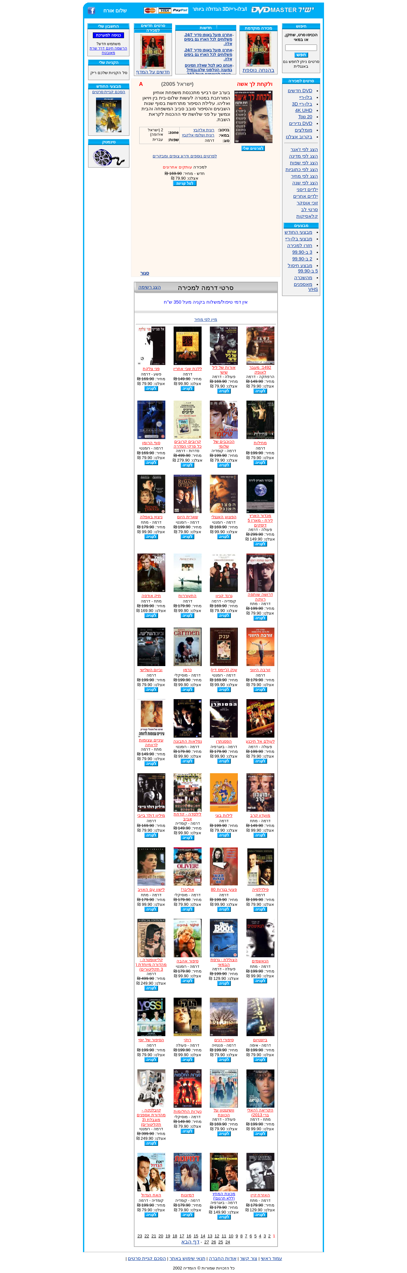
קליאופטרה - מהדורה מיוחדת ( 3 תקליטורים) (151, 964)
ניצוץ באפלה (151, 516)
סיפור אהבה (187, 961)
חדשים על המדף (153, 54)
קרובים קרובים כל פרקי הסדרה (188, 444)
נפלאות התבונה (187, 741)
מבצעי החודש (298, 232)
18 (174, 1236)
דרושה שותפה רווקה (260, 597)
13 (210, 1236)
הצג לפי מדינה (303, 156)
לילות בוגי (223, 815)
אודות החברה (223, 1258)
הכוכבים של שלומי (224, 444)
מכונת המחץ (223, 1196)
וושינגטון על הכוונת (224, 1112)
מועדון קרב (260, 815)
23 (139, 1236)
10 (231, 1236)
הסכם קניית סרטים (108, 91)
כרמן (187, 669)
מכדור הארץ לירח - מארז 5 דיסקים (260, 520)
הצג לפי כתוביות (302, 169)
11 (224, 1236)
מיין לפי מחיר (205, 319)
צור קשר (248, 1258)
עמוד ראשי (271, 1258)
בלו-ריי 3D (302, 104)
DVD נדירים (300, 123)
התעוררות (187, 595)
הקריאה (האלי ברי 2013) (260, 1112)
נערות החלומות (188, 1111)
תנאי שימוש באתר (187, 1258)
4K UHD (303, 110)
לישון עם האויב (151, 889)
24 (227, 1242)
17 (182, 1236)
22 (146, 1236)
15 (196, 1236)
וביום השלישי (151, 669)
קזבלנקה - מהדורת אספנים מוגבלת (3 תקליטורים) (151, 1117)
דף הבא (190, 1241)
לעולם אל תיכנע (260, 741)
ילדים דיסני (307, 189)
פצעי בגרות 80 (224, 889)
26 (213, 1242)
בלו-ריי (305, 97)
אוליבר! (187, 889)
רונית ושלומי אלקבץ (198, 135)
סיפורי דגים (224, 1039)
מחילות (260, 442)
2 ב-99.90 (302, 258)
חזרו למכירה (299, 245)
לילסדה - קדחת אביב (187, 816)
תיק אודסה (151, 595)
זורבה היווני (260, 669)
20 (160, 1236)
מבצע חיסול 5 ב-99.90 (303, 268)
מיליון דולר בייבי (151, 815)
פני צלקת (151, 368)
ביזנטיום (260, 1039)
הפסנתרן (224, 741)
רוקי (187, 1039)
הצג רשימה (149, 287)
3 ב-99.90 (302, 252)
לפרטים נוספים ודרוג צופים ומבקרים (185, 156)
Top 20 (305, 116)
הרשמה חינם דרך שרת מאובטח (108, 50)
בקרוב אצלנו (299, 136)
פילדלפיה (260, 889)
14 (203, 1236)
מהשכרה (303, 277)
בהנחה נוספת (258, 67)
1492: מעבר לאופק (260, 370)
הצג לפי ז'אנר (304, 149)
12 (217, 1236)
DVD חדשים (300, 90)
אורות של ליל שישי (223, 370)
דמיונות (187, 1195)
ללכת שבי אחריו (187, 368)
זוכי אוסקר (307, 202)
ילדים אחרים (305, 196)
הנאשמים (260, 961)
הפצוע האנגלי (224, 516)
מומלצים (303, 130)
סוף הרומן (151, 442)
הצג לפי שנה (305, 182)
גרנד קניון (224, 595)
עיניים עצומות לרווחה (151, 742)
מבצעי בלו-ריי (298, 238)
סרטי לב (309, 209)
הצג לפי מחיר (304, 176)
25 (220, 1242)
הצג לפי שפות (304, 162)
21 (153, 1236)
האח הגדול (151, 1195)
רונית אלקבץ (203, 130)
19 (167, 1236)
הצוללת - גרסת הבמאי (224, 962)
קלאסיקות (307, 216)
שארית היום (187, 516)
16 (189, 1236)
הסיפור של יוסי (151, 1039)
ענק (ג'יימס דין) (224, 669)
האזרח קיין (260, 1195)
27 (206, 1242)
